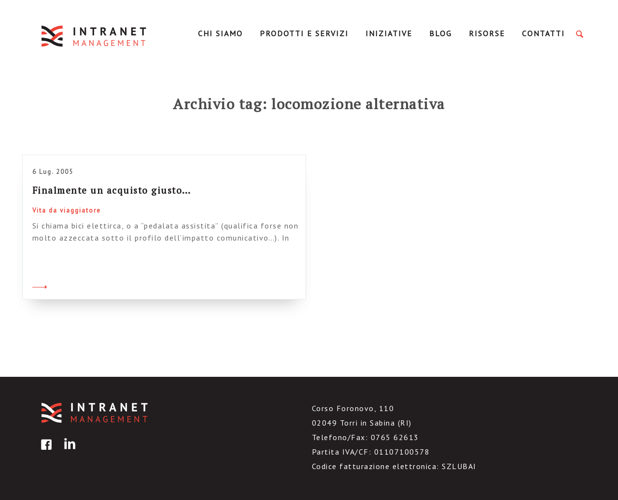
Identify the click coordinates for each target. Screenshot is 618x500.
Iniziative (388, 33)
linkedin (68, 451)
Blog (440, 33)
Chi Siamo (220, 33)
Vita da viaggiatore (66, 210)
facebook (45, 451)
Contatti (543, 33)
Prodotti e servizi (304, 33)
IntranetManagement (95, 36)
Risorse (487, 33)
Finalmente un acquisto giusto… (111, 190)
